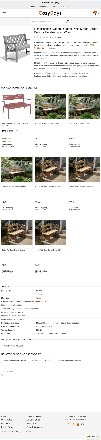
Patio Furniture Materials (14, 346)
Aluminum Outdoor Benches (15, 360)
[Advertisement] (50, 392)
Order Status (43, 7)
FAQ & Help (6, 423)
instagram (78, 424)
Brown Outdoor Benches (42, 360)
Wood (38, 298)
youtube (82, 424)
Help (53, 7)
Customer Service (34, 416)
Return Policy (32, 423)
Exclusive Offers (33, 420)
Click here (66, 45)
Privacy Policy (7, 427)
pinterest (73, 424)
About (3, 416)
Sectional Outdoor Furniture (69, 360)
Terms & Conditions (34, 427)
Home (32, 7)
